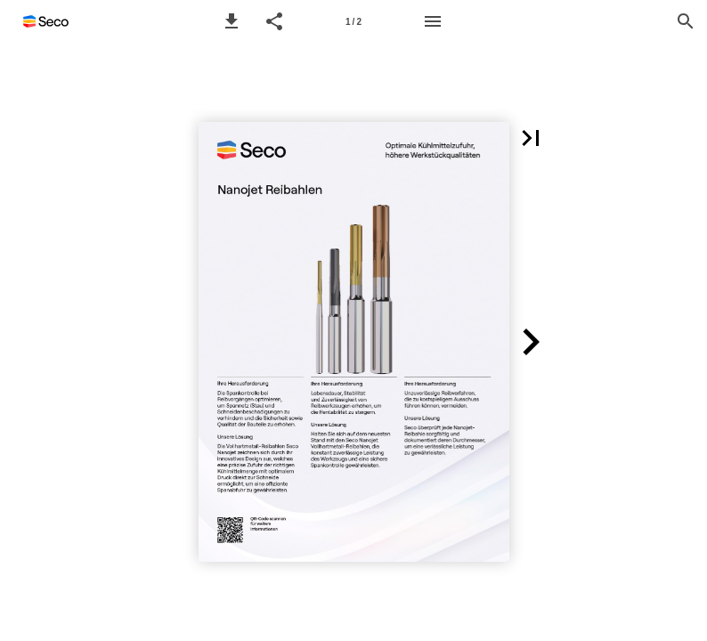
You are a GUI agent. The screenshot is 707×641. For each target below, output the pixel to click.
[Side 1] (353, 21)
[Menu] (432, 21)
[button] (231, 21)
